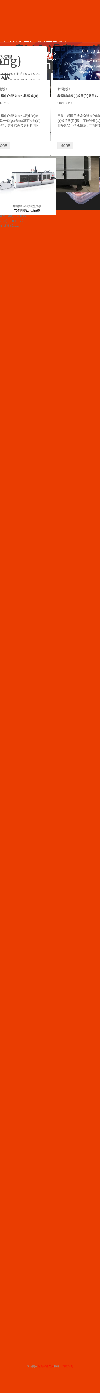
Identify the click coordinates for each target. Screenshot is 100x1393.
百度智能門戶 (46, 1366)
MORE (65, 145)
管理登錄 (67, 1366)
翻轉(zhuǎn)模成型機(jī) (27, 206)
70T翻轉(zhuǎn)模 (27, 210)
